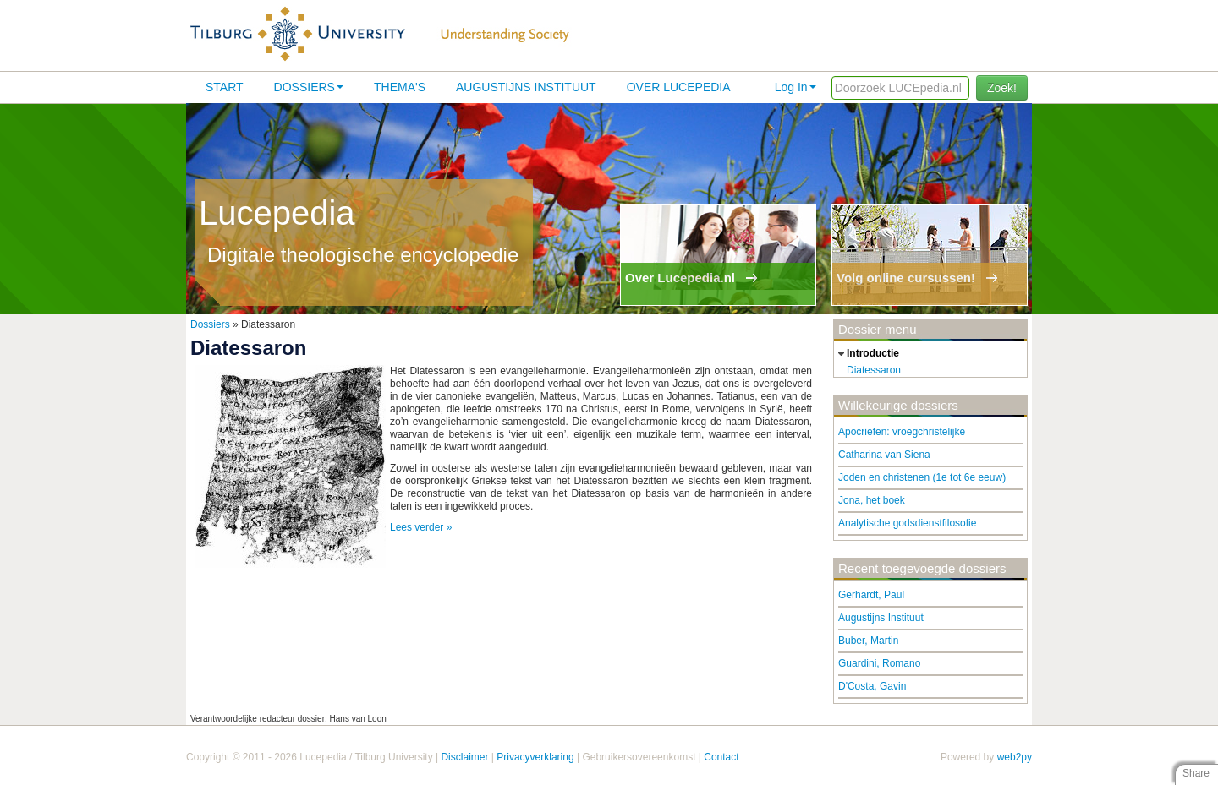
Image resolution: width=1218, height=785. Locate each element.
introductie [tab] (866, 354)
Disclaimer (464, 757)
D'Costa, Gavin (872, 686)
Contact (721, 757)
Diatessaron (874, 370)
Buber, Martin (868, 640)
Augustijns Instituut (526, 87)
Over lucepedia (679, 87)
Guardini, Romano (879, 663)
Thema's (399, 87)
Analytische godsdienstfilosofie (907, 523)
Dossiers (308, 87)
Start (225, 87)
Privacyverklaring (535, 757)
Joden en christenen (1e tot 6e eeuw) (922, 477)
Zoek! (1002, 88)
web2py (1014, 757)
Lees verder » (421, 527)
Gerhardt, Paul (871, 595)
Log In (795, 87)
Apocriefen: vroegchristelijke (901, 432)
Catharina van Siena (884, 455)
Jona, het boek (871, 500)
